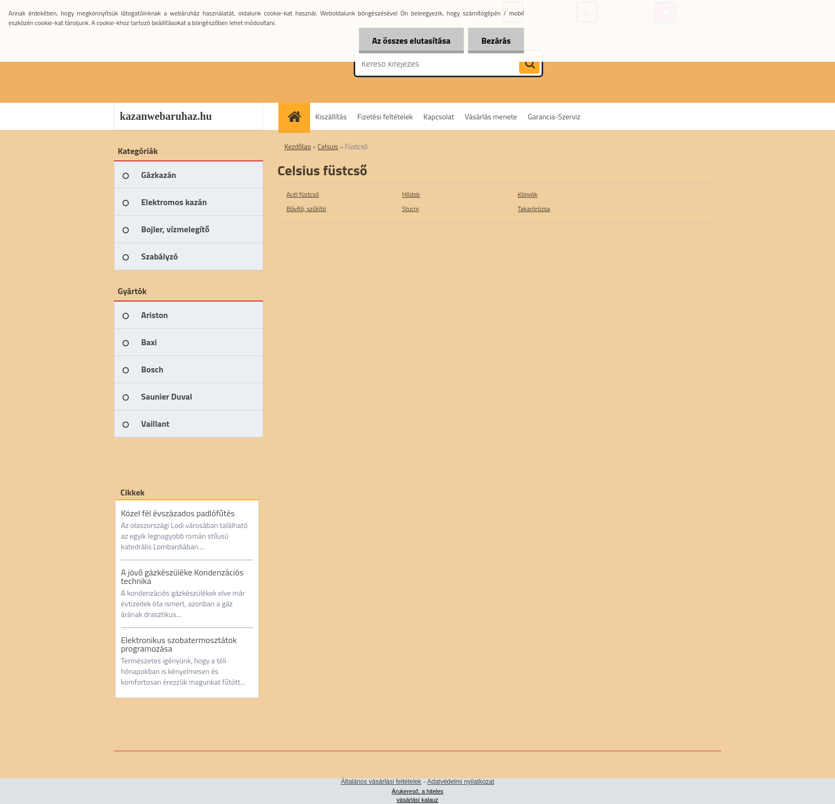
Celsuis (328, 146)
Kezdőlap (297, 146)
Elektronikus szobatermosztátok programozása (179, 644)
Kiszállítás (331, 116)
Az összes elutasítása (411, 40)
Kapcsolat (438, 116)
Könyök (527, 194)
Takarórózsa (534, 209)
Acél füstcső (302, 194)
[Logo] (187, 63)
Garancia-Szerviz (554, 116)
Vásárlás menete (491, 116)
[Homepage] (297, 116)
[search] (529, 64)
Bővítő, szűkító (306, 209)
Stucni (410, 209)
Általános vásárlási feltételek (381, 781)
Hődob (411, 194)
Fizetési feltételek (385, 116)
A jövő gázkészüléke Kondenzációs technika (182, 576)
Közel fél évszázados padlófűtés (178, 513)
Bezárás (496, 40)
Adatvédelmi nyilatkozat (460, 781)
